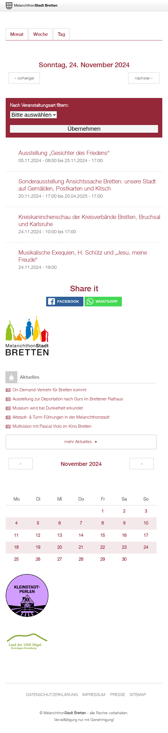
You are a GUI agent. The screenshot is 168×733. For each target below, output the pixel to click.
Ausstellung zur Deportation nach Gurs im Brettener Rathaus (68, 399)
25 (16, 560)
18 (16, 548)
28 (81, 560)
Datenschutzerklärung (52, 695)
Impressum (93, 695)
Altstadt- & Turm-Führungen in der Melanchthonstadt (61, 417)
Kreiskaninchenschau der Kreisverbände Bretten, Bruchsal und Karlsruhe (89, 220)
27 (59, 560)
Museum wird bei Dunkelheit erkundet (48, 408)
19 (38, 548)
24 (146, 548)
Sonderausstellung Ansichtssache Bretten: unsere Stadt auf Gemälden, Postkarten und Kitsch (87, 185)
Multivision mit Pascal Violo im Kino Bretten (52, 427)
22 (102, 548)
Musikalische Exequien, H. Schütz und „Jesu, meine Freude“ (83, 256)
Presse (117, 695)
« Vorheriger (24, 78)
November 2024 (81, 463)
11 (16, 536)
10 (146, 523)
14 (81, 536)
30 (124, 560)
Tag (63, 33)
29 (102, 560)
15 (102, 536)
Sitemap (138, 695)
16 (124, 536)
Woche (40, 34)
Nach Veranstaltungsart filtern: (39, 105)
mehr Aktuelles (78, 442)
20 (59, 548)
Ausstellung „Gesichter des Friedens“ (64, 153)
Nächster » (144, 78)
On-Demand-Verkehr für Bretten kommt (49, 390)
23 (124, 548)
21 (81, 548)
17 (146, 536)
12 (38, 536)
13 (59, 536)
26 (38, 560)
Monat (16, 34)
